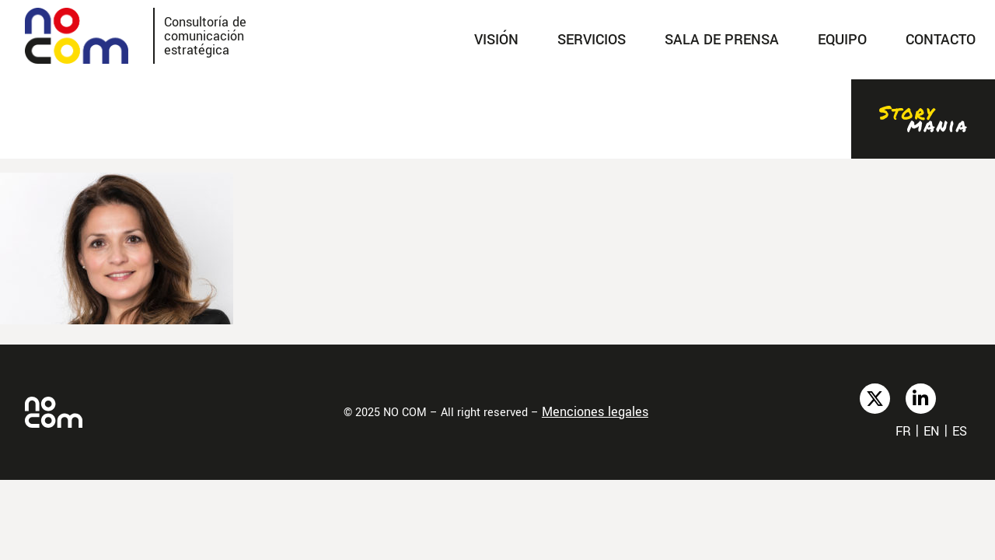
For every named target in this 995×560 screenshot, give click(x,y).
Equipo (842, 40)
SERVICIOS (591, 40)
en (931, 431)
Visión (496, 40)
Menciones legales (595, 412)
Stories (923, 119)
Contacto (941, 40)
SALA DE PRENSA (722, 40)
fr (903, 431)
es (959, 431)
